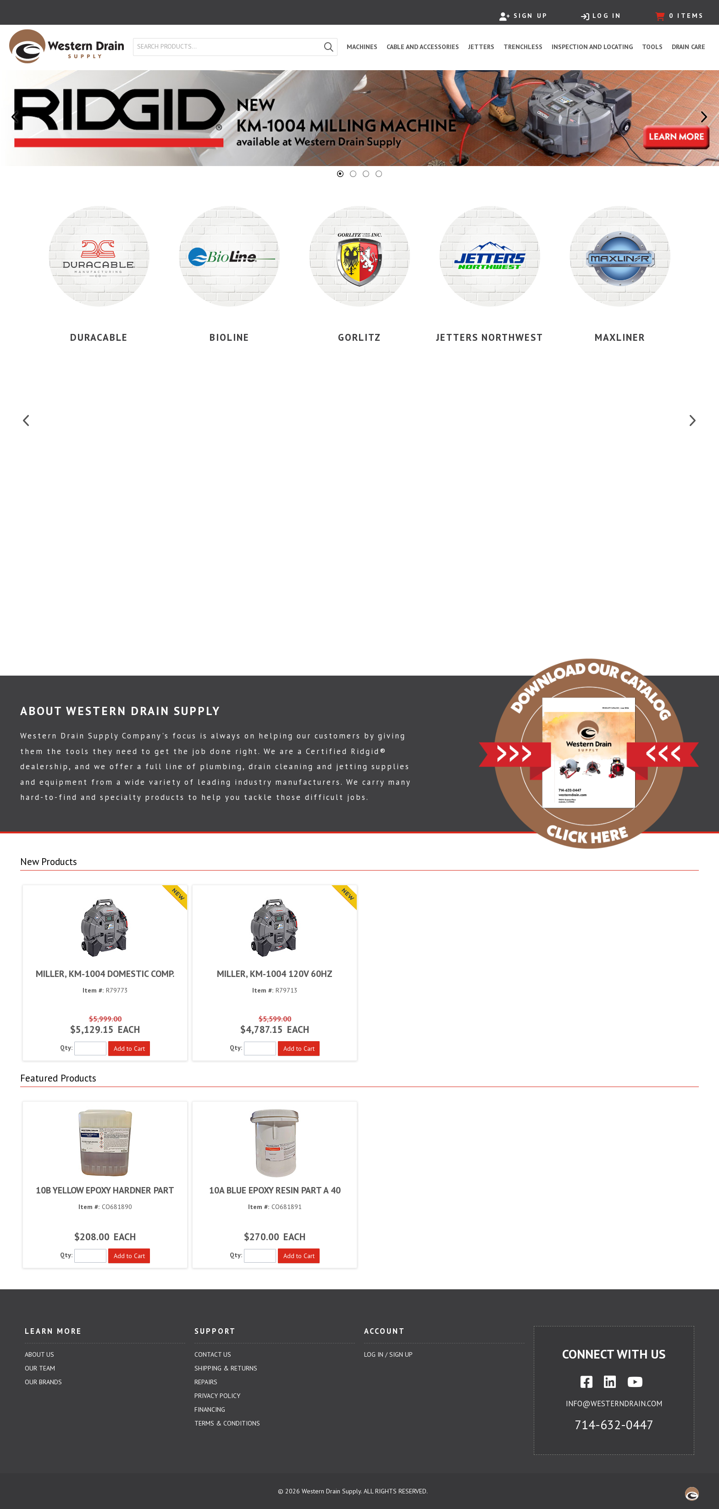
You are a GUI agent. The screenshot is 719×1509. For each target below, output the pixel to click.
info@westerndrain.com (614, 1403)
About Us (39, 1354)
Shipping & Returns (225, 1368)
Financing (209, 1409)
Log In (601, 16)
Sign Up (523, 16)
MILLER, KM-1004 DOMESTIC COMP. (105, 973)
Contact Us (212, 1354)
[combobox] (227, 47)
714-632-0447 (614, 1424)
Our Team (40, 1368)
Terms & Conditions (227, 1423)
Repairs (205, 1382)
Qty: (66, 1047)
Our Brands (43, 1382)
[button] (329, 47)
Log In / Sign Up (388, 1354)
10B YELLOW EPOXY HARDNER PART (105, 1190)
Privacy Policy (217, 1396)
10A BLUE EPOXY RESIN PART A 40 (275, 1190)
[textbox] (229, 46)
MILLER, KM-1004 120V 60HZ (274, 973)
